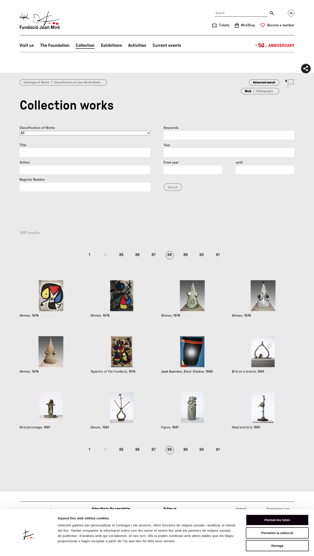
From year (171, 162)
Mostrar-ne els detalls (253, 547)
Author (25, 162)
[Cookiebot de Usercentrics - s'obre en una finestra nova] (28, 547)
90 (201, 255)
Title (23, 145)
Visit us (27, 45)
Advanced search (264, 82)
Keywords (171, 128)
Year (167, 145)
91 (218, 255)
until (239, 162)
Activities (137, 45)
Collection (85, 45)
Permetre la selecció (277, 515)
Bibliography (264, 91)
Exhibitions (111, 45)
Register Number (32, 179)
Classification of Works (37, 128)
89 (185, 255)
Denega (277, 528)
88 (169, 255)
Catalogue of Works (36, 82)
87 (153, 255)
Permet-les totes (277, 502)
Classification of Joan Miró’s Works (77, 82)
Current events (167, 45)
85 (121, 255)
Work (248, 91)
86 (137, 255)
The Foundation (54, 45)
